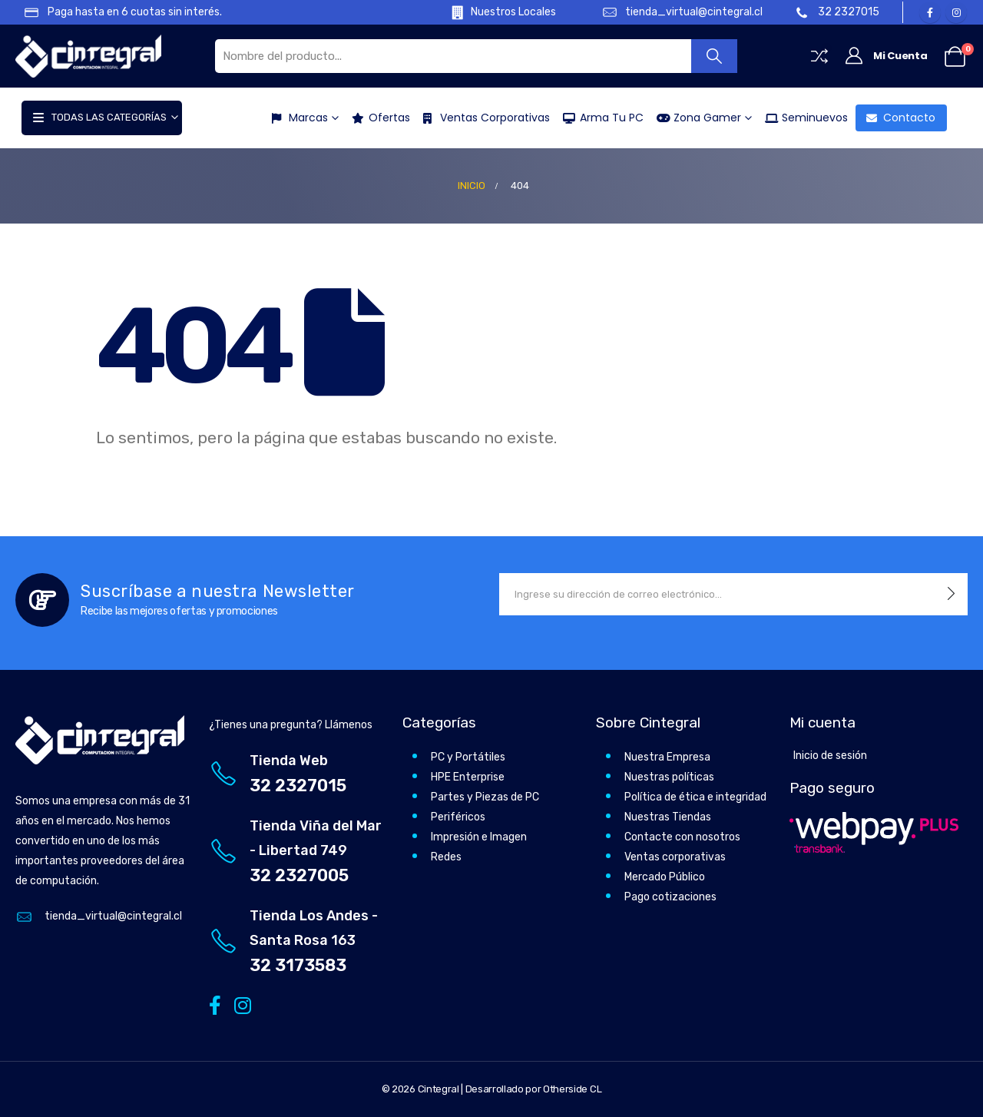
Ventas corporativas (675, 856)
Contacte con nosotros (682, 837)
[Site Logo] (88, 56)
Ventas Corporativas (482, 117)
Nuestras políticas (669, 777)
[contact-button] (951, 594)
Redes (446, 856)
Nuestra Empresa (667, 757)
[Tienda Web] (298, 773)
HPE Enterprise (468, 777)
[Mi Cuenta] (885, 56)
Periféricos (458, 817)
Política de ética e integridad (695, 797)
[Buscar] (714, 56)
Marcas (295, 117)
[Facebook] (930, 12)
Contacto (896, 117)
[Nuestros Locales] (493, 12)
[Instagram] (956, 12)
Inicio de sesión (830, 755)
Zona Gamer (694, 117)
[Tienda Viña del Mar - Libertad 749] (298, 851)
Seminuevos (802, 117)
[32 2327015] (839, 12)
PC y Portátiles (468, 757)
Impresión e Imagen (479, 837)
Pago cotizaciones (670, 896)
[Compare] (819, 56)
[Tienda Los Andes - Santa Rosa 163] (298, 940)
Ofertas (376, 117)
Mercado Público (664, 876)
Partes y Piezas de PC (485, 797)
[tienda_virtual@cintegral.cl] (675, 12)
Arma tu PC (599, 117)
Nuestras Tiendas (667, 817)
